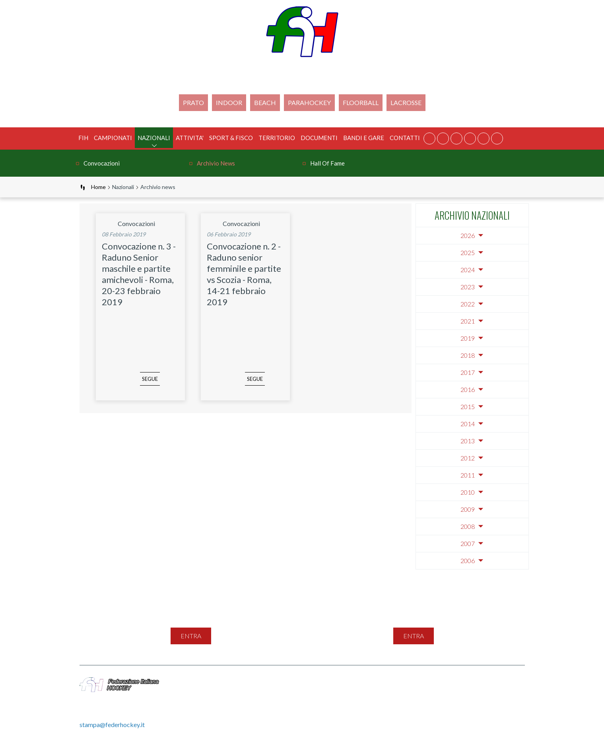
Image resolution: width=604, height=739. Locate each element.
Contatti (405, 137)
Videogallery (487, 681)
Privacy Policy (396, 681)
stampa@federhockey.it (112, 724)
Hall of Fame (327, 163)
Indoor (229, 102)
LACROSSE (405, 102)
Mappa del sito (286, 681)
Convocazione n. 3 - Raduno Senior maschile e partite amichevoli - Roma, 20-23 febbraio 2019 (139, 274)
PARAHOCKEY (309, 102)
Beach (265, 102)
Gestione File (283, 690)
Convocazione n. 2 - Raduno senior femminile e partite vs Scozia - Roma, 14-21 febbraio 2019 (244, 274)
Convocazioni (102, 163)
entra (191, 636)
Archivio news (216, 163)
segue (138, 384)
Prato (193, 102)
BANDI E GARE (363, 137)
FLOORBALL (361, 102)
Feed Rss (357, 681)
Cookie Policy (443, 681)
